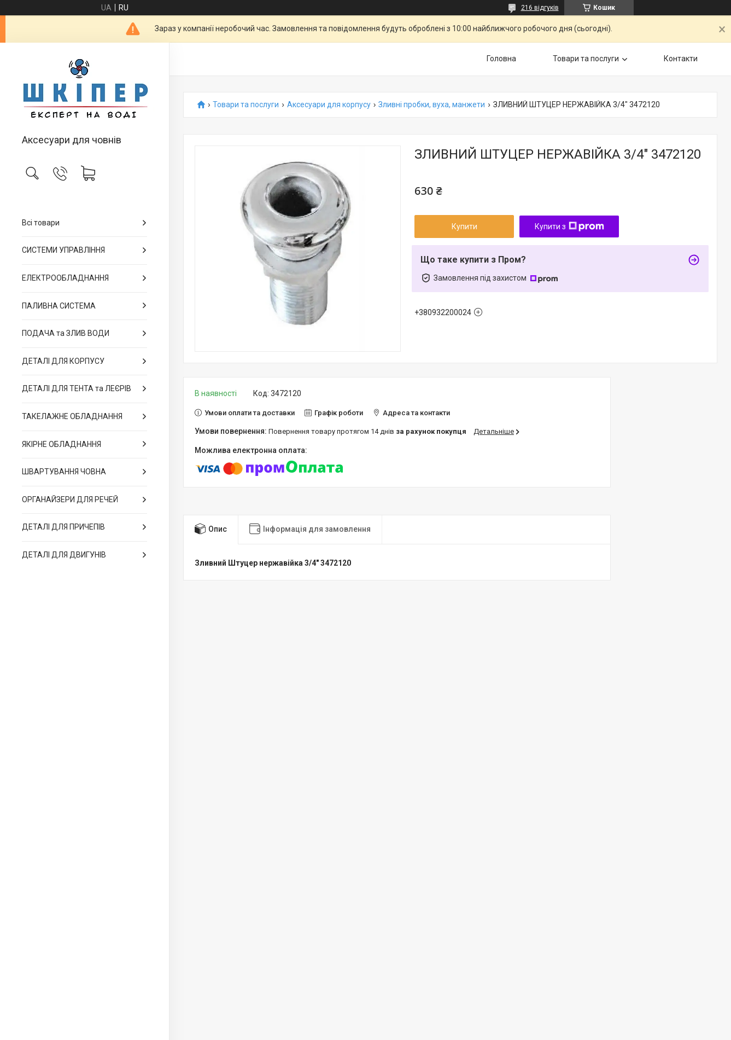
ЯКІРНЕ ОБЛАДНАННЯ (61, 444)
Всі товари (41, 222)
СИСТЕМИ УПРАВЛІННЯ (63, 250)
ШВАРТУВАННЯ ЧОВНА (64, 471)
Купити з (569, 226)
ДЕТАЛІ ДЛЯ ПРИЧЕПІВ (63, 526)
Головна (501, 58)
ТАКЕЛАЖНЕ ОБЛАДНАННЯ (72, 416)
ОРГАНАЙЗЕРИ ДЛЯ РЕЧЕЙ (70, 499)
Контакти (681, 58)
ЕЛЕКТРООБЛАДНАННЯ (65, 278)
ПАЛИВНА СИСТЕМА (59, 305)
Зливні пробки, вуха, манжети (431, 105)
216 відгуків (540, 7)
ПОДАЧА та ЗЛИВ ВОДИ (65, 333)
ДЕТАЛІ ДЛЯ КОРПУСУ (63, 361)
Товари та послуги (586, 58)
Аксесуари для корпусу (329, 105)
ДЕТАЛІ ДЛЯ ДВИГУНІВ (64, 554)
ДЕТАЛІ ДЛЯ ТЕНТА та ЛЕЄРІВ (76, 388)
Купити (464, 226)
